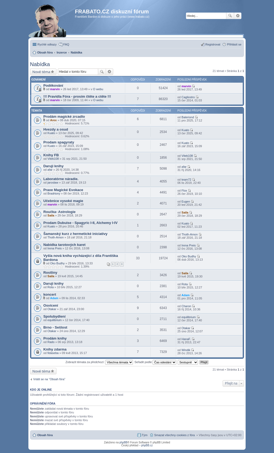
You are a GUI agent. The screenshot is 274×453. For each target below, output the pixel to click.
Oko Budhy (57, 263)
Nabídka (40, 64)
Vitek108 (53, 158)
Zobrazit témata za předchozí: (99, 362)
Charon (186, 306)
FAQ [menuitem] (66, 44)
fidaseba (53, 353)
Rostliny (50, 273)
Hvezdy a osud (55, 129)
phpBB (123, 442)
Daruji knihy (53, 166)
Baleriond (187, 117)
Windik (185, 350)
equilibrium (54, 320)
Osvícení (50, 305)
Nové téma (41, 71)
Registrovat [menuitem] (213, 44)
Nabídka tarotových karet (64, 245)
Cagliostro (188, 97)
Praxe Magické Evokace (63, 190)
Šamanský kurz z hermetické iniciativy (75, 234)
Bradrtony (53, 193)
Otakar (51, 309)
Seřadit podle (155, 362)
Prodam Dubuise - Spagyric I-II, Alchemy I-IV (80, 223)
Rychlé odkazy (47, 44)
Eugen (185, 201)
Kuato (51, 133)
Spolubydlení (54, 316)
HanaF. (186, 339)
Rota (50, 287)
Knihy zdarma (54, 349)
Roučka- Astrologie (59, 212)
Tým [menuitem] (144, 435)
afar (49, 169)
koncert (49, 294)
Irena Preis (54, 248)
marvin (55, 89)
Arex (53, 120)
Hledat (230, 16)
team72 (186, 179)
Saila (50, 215)
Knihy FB (51, 155)
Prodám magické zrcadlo (64, 117)
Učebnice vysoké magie (63, 201)
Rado (50, 342)
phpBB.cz (147, 445)
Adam (54, 298)
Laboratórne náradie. (60, 179)
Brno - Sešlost (55, 327)
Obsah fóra (45, 435)
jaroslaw (52, 182)
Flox (184, 190)
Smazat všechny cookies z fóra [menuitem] (174, 435)
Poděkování (53, 85)
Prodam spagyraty (58, 142)
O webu (98, 89)
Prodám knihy (55, 338)
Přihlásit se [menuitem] (234, 44)
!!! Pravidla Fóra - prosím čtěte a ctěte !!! (77, 96)
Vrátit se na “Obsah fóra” (49, 379)
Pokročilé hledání (237, 16)
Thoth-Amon (55, 237)
